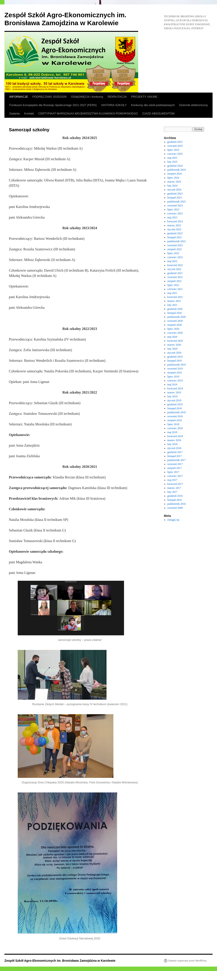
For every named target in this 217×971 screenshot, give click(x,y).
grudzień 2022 (175, 233)
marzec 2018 (174, 440)
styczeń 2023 (174, 229)
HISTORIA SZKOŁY (114, 105)
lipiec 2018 (173, 424)
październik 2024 (176, 169)
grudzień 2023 (175, 193)
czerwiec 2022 (175, 257)
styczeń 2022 (174, 269)
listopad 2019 (174, 360)
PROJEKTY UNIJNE (144, 96)
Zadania (14, 113)
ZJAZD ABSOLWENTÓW (158, 113)
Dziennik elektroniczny (193, 105)
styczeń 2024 (174, 189)
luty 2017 (172, 491)
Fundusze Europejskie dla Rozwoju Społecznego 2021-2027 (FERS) (53, 105)
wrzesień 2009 (175, 507)
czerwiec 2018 (175, 428)
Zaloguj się (173, 519)
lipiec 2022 (173, 253)
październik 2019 (176, 364)
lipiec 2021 (173, 285)
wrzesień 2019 (175, 368)
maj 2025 (172, 157)
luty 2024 (172, 185)
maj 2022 (172, 261)
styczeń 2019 (174, 400)
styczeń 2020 (174, 352)
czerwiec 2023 (175, 213)
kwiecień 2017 (175, 484)
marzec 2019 (174, 392)
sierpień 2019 (174, 372)
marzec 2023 (174, 225)
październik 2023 (176, 201)
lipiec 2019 (173, 376)
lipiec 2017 (173, 472)
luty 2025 (172, 161)
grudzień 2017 (175, 452)
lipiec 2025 (173, 149)
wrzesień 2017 (175, 464)
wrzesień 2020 (175, 320)
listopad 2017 (174, 456)
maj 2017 (172, 480)
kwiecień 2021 (175, 297)
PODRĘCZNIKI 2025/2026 (50, 96)
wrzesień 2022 (175, 245)
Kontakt (29, 113)
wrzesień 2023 (175, 205)
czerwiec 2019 (175, 380)
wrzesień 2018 (175, 416)
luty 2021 (172, 305)
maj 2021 (172, 293)
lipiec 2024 (173, 177)
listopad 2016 (174, 499)
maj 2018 (172, 432)
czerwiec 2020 (175, 332)
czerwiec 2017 (175, 476)
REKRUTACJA (117, 96)
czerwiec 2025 (175, 153)
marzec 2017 (174, 487)
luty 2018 (172, 444)
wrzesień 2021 (175, 277)
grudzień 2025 (175, 141)
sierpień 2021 (174, 281)
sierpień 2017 (174, 468)
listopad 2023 (174, 197)
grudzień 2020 (175, 308)
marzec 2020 (174, 344)
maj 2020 (172, 336)
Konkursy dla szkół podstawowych (153, 105)
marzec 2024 (174, 181)
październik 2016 (176, 503)
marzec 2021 (174, 301)
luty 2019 (172, 396)
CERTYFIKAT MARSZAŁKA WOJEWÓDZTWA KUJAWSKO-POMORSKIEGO (88, 113)
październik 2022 (176, 241)
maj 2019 (172, 384)
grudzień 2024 (175, 165)
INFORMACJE (18, 96)
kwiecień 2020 (175, 340)
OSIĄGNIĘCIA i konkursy (87, 96)
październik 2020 (176, 316)
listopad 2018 (174, 408)
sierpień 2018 (174, 420)
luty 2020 (172, 348)
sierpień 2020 (174, 324)
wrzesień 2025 (175, 145)
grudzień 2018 (175, 404)
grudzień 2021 (175, 273)
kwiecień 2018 (175, 436)
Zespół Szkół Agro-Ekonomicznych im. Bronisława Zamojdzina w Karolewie (59, 960)
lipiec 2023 (173, 209)
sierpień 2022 (174, 249)
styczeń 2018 (174, 448)
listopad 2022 (174, 237)
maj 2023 (172, 217)
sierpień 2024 (174, 173)
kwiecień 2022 (175, 265)
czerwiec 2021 (175, 289)
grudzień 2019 (175, 356)
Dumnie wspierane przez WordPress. (187, 960)
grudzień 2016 (175, 495)
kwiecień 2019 (175, 388)
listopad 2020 (174, 312)
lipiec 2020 (173, 328)
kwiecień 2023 (175, 221)
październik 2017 (176, 460)
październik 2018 (176, 412)
